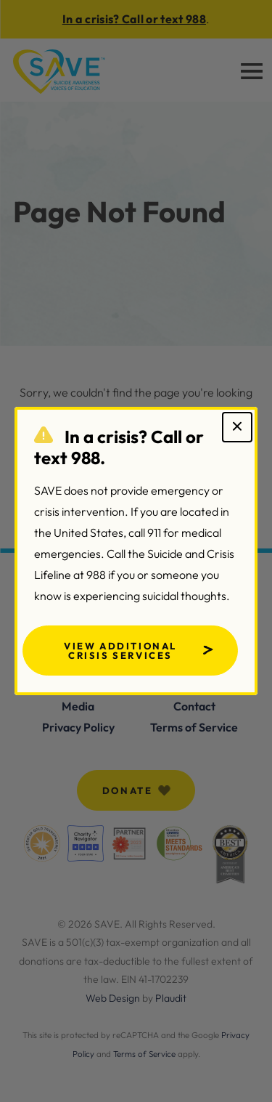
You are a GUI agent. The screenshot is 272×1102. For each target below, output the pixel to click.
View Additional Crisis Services (120, 650)
